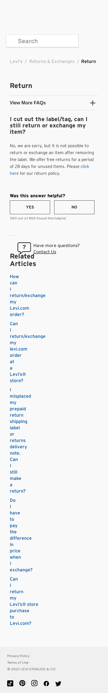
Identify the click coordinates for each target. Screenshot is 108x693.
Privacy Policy (18, 656)
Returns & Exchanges (52, 61)
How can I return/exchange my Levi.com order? (28, 295)
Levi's (16, 61)
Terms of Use (18, 662)
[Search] (42, 41)
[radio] (30, 207)
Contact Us (44, 251)
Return (88, 61)
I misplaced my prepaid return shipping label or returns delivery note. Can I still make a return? (20, 440)
